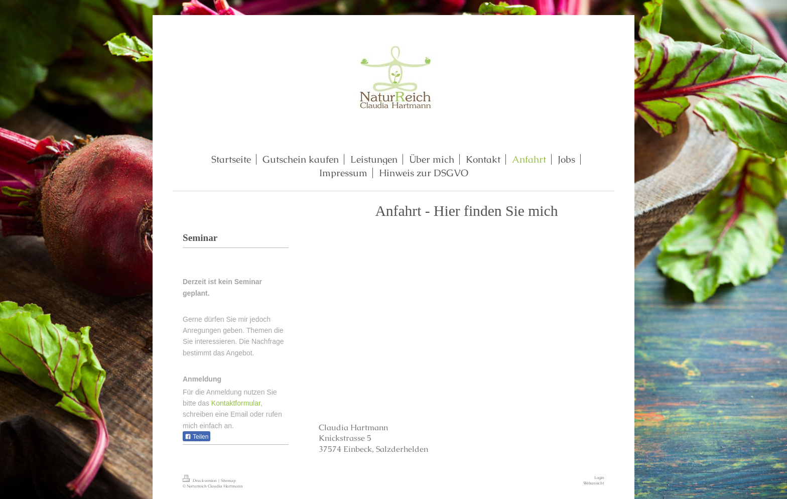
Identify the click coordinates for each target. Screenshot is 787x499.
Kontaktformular (235, 403)
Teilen (196, 436)
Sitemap (228, 480)
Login (599, 477)
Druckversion (200, 480)
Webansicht (593, 482)
